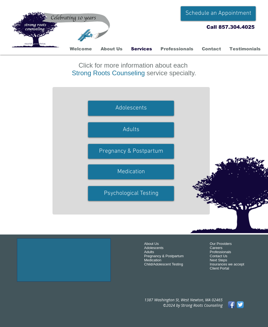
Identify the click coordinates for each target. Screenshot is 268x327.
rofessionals (221, 252)
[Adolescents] (131, 108)
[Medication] (131, 171)
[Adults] (131, 129)
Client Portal (219, 268)
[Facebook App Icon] (231, 304)
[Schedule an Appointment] (218, 13)
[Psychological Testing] (131, 193)
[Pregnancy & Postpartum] (131, 151)
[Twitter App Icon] (240, 304)
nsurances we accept (227, 264)
